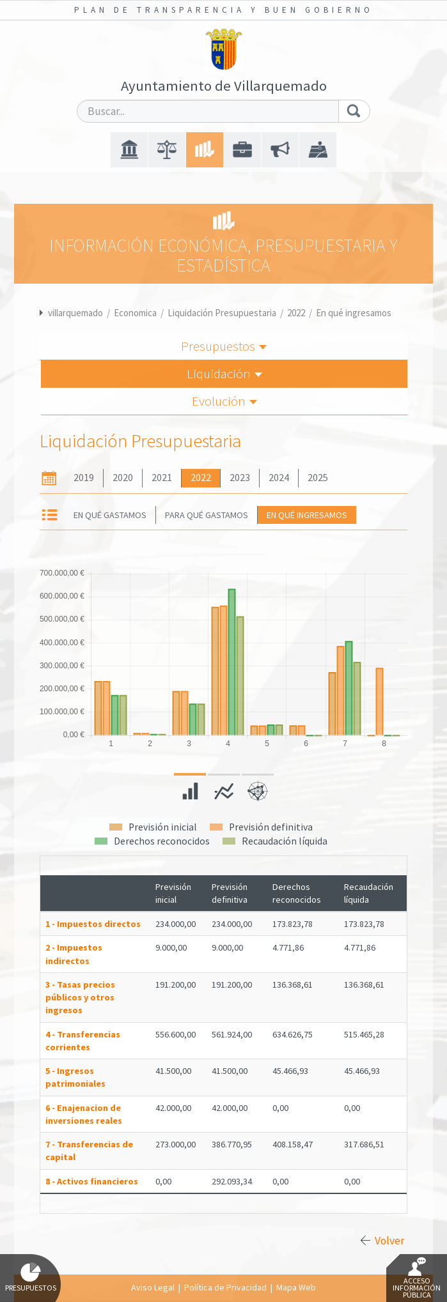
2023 (240, 477)
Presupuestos (224, 346)
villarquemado (75, 313)
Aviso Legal (153, 1287)
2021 (162, 477)
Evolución (224, 401)
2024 (279, 477)
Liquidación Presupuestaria (222, 313)
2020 (123, 477)
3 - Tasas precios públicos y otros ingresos (80, 997)
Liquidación (224, 373)
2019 (84, 477)
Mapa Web (296, 1287)
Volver (389, 1241)
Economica (135, 313)
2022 (296, 313)
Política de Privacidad (225, 1287)
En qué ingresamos (353, 313)
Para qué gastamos (206, 515)
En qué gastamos (110, 515)
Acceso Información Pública (417, 1278)
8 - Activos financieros (91, 1181)
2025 (318, 477)
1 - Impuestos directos (93, 924)
